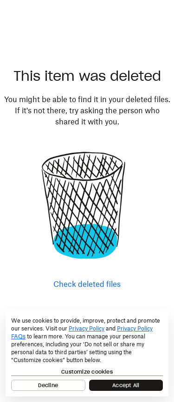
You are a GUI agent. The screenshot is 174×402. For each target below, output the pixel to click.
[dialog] (87, 353)
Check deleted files (87, 284)
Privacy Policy (86, 328)
